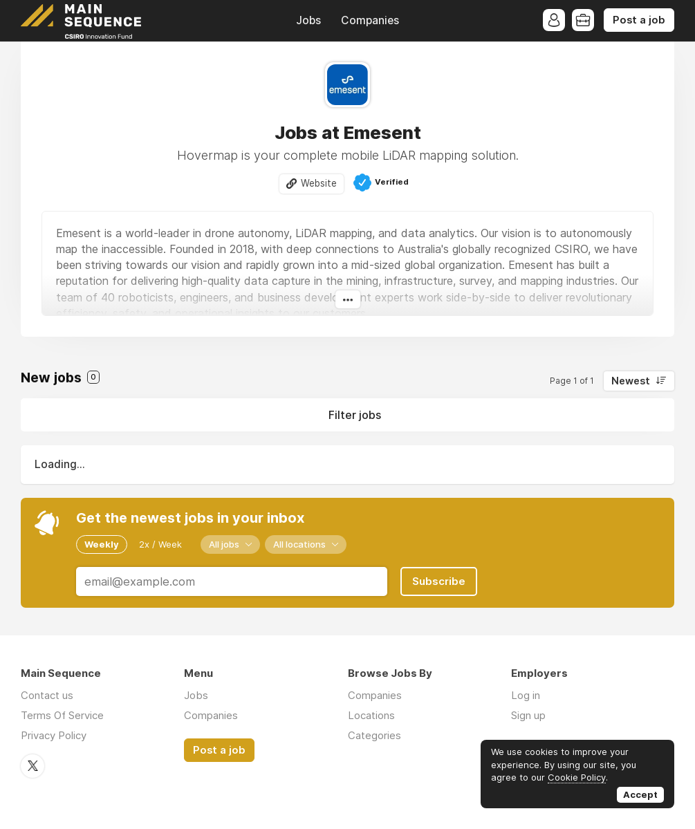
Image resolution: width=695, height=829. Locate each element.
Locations (371, 715)
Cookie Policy (577, 777)
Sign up (528, 715)
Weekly (101, 544)
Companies (370, 20)
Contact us (47, 695)
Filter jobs (354, 415)
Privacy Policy (53, 735)
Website (319, 183)
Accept (640, 794)
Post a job (639, 20)
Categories (374, 735)
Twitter (32, 766)
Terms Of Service (62, 715)
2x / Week (160, 544)
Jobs (308, 20)
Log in (525, 695)
